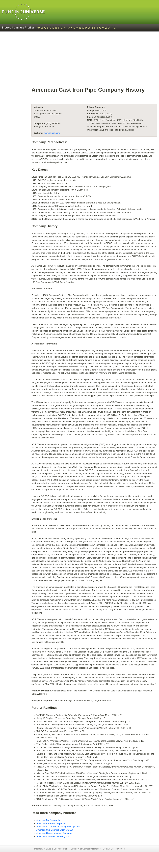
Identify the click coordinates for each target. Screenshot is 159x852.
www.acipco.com (52, 133)
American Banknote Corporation (51, 823)
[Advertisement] (94, 60)
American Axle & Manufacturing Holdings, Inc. (58, 826)
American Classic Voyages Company (54, 833)
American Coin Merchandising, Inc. (53, 836)
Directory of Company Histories (86, 849)
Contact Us (108, 849)
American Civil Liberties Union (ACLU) (54, 830)
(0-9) (40, 27)
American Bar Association (48, 820)
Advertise (120, 849)
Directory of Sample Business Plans (51, 849)
